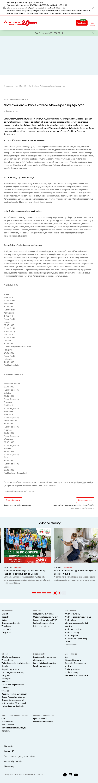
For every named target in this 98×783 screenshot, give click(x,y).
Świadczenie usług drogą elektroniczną (19, 756)
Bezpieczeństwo (39, 653)
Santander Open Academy (75, 662)
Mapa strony (9, 766)
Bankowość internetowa (43, 721)
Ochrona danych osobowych (13, 699)
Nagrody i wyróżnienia (10, 669)
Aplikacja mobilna (40, 718)
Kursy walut (6, 632)
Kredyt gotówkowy (72, 613)
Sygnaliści (5, 690)
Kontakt (5, 613)
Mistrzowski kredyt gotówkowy (45, 616)
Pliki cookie (8, 746)
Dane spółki (6, 678)
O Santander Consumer (11, 656)
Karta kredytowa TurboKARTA (45, 619)
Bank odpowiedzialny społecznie (15, 715)
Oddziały (5, 616)
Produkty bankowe (72, 669)
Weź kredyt (81, 22)
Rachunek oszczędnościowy (44, 622)
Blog (16, 86)
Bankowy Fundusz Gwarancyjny (14, 693)
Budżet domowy (71, 672)
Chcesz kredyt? (51, 33)
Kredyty (68, 666)
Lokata (67, 641)
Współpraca (6, 626)
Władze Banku (7, 659)
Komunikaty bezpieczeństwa (44, 662)
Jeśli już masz (70, 610)
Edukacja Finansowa (73, 659)
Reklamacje (6, 629)
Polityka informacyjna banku (13, 706)
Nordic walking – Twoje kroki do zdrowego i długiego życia (47, 86)
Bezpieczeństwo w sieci (42, 666)
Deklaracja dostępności (11, 622)
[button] (93, 33)
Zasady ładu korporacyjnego (13, 684)
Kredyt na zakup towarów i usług (78, 616)
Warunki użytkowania (13, 761)
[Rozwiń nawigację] (92, 23)
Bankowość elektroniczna (43, 715)
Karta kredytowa (71, 635)
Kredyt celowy (70, 619)
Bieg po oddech (8, 724)
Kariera (4, 619)
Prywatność (9, 751)
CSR (3, 718)
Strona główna (8, 86)
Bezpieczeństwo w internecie (76, 675)
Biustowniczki (7, 721)
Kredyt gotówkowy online (43, 613)
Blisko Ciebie (23, 86)
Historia (5, 666)
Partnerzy (5, 681)
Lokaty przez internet (41, 626)
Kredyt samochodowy (73, 629)
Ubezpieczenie (71, 644)
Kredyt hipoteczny (72, 632)
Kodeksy (5, 687)
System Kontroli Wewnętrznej (14, 703)
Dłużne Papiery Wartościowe (13, 696)
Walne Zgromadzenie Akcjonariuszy (16, 662)
